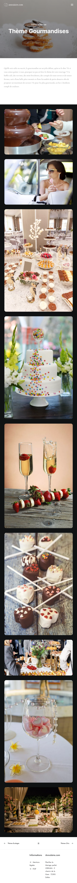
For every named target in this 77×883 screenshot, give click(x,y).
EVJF (34, 869)
